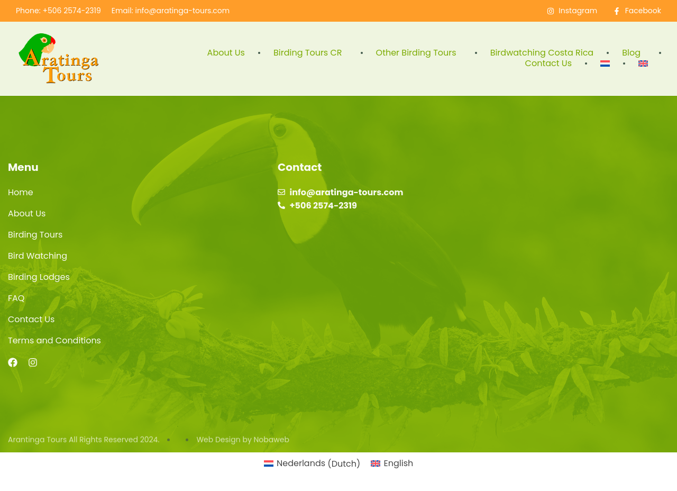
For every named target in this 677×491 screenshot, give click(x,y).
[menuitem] (605, 63)
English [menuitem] (399, 463)
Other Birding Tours (419, 53)
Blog (634, 53)
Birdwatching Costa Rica (542, 53)
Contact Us (548, 63)
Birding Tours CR (310, 53)
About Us (226, 53)
